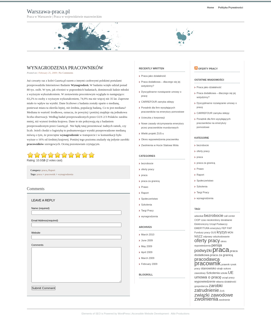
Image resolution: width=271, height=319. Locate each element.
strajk (220, 268)
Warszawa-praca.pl (48, 11)
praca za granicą (150, 181)
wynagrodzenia (65, 174)
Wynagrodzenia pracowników (65, 67)
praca (44, 170)
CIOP (197, 220)
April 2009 (147, 252)
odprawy (207, 236)
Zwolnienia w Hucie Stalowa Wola (160, 145)
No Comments (66, 72)
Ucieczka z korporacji (153, 117)
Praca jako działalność (153, 76)
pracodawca (207, 259)
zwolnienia (206, 299)
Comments (37, 245)
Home (210, 7)
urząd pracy (228, 277)
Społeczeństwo (149, 198)
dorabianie (226, 220)
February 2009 (149, 264)
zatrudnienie (206, 290)
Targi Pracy (147, 210)
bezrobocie (147, 163)
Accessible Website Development (150, 314)
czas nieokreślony (210, 220)
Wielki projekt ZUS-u (152, 133)
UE (230, 272)
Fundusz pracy (202, 232)
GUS (213, 232)
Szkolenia (146, 204)
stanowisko (208, 268)
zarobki (216, 285)
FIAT (229, 228)
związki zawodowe (213, 294)
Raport (51, 170)
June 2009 (147, 240)
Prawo (144, 187)
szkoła (224, 273)
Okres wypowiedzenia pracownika (160, 139)
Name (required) (40, 208)
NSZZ (198, 236)
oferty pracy (147, 169)
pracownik (50, 174)
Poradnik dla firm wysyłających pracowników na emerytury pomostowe (214, 123)
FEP (224, 228)
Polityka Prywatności (230, 7)
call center (229, 216)
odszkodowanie (221, 236)
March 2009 (147, 258)
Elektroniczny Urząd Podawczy (211, 224)
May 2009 (146, 246)
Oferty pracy (208, 68)
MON (230, 232)
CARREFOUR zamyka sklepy (157, 101)
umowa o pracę (207, 277)
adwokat (199, 216)
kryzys (222, 232)
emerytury (215, 228)
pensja (216, 245)
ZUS (222, 291)
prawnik (225, 264)
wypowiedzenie (205, 281)
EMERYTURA (202, 228)
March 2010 (147, 234)
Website (36, 232)
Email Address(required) (44, 220)
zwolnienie (224, 299)
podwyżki (203, 250)
